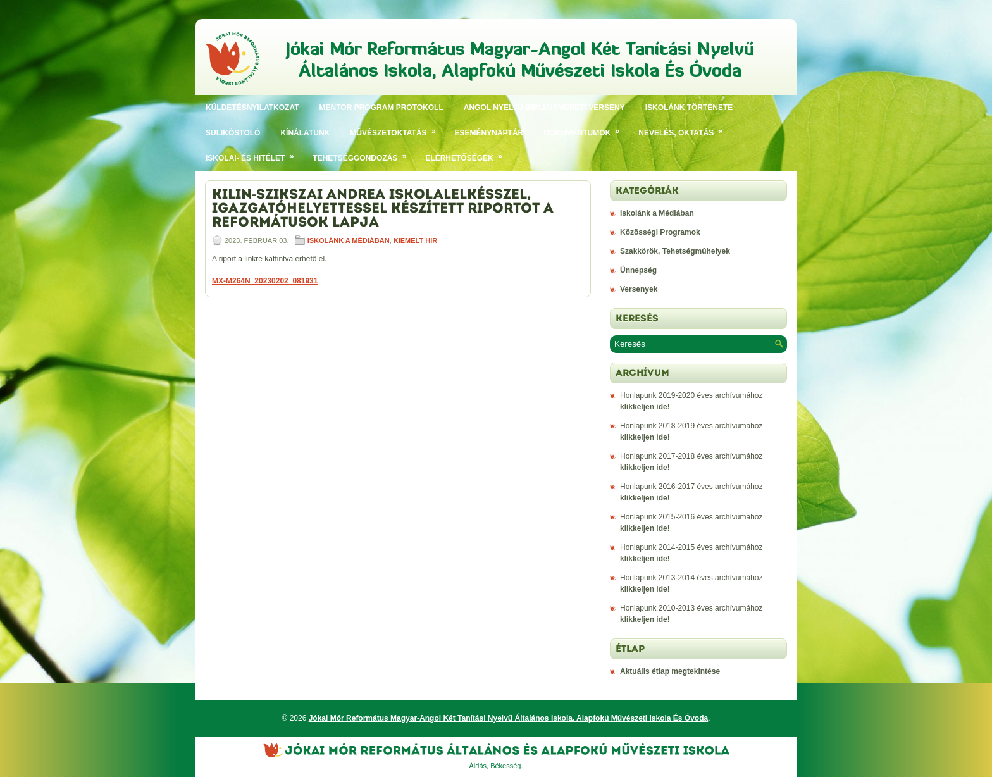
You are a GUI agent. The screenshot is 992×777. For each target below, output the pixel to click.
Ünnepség (638, 270)
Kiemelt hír (415, 240)
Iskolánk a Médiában (348, 240)
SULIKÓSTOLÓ (233, 132)
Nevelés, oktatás (684, 128)
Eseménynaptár (489, 132)
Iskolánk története (689, 107)
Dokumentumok (585, 128)
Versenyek (638, 289)
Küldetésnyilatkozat (252, 107)
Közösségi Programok (660, 232)
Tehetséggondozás (364, 154)
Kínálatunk (305, 132)
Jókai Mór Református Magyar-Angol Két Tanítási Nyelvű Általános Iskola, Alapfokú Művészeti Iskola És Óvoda (509, 718)
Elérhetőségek (468, 154)
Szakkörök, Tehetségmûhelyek (675, 251)
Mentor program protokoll (381, 107)
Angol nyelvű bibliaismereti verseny (544, 107)
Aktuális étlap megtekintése (670, 671)
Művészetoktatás (397, 128)
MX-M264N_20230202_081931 (265, 281)
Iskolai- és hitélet (254, 154)
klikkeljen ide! (645, 406)
